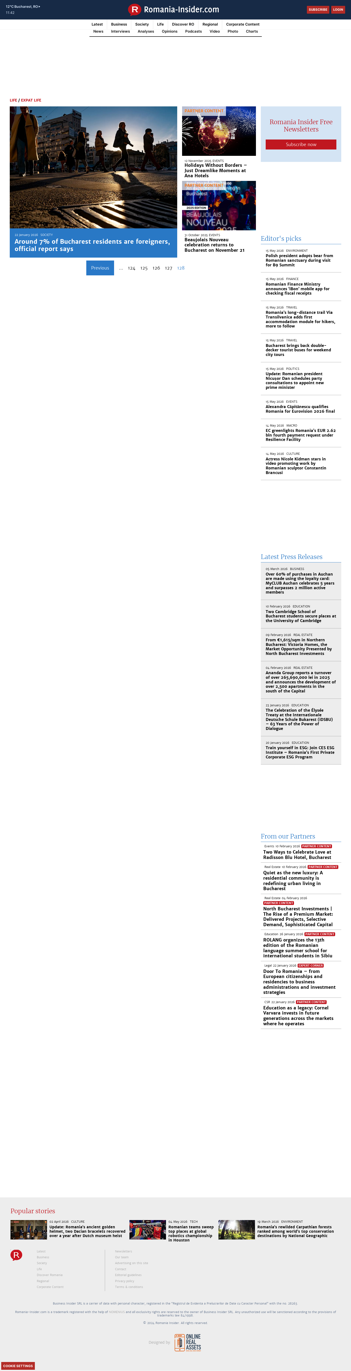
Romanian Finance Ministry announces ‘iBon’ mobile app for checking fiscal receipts (298, 289)
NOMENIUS (117, 1312)
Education (301, 606)
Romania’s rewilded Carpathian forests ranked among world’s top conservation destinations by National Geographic (295, 1231)
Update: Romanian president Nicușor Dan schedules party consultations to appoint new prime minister (295, 380)
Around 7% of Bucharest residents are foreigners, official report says (92, 245)
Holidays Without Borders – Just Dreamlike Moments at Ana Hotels (216, 170)
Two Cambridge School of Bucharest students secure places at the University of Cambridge (301, 616)
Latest (97, 24)
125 (144, 268)
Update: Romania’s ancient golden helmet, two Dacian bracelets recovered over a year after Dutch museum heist (87, 1231)
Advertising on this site (131, 1263)
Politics (292, 369)
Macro (291, 426)
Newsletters (123, 1251)
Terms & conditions (129, 1287)
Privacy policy (124, 1281)
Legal (268, 966)
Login (338, 9)
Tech (194, 1222)
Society (142, 24)
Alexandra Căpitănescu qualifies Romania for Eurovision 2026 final (300, 409)
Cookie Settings (18, 1366)
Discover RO (183, 24)
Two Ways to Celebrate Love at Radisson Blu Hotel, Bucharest (297, 854)
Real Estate (302, 635)
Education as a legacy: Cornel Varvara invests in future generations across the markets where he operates (298, 1015)
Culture (293, 454)
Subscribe (318, 9)
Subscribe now (301, 144)
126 (156, 268)
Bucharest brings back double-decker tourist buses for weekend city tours (298, 350)
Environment (297, 251)
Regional (210, 24)
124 (132, 268)
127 (168, 268)
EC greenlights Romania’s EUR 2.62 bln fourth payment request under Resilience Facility (301, 435)
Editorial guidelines (128, 1275)
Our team (122, 1257)
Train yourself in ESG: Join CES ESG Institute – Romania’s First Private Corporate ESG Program (300, 752)
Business (119, 24)
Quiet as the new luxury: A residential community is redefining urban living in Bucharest (293, 880)
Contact (120, 1269)
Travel (291, 307)
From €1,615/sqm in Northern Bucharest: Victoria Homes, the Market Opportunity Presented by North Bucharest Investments (299, 646)
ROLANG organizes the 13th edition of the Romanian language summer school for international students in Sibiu (297, 948)
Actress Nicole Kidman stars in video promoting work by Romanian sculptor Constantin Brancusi (296, 466)
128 (181, 268)
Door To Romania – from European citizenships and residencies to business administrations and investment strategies (299, 982)
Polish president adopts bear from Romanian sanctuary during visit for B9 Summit (299, 260)
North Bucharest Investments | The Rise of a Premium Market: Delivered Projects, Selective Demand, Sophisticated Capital (298, 916)
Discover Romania (50, 1275)
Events (218, 161)
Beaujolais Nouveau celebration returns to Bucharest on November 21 (215, 245)
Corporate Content (243, 24)
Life (160, 24)
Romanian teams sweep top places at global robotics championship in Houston (191, 1233)
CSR (267, 1002)
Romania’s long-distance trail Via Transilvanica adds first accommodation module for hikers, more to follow (300, 319)
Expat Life (31, 100)
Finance (292, 279)
